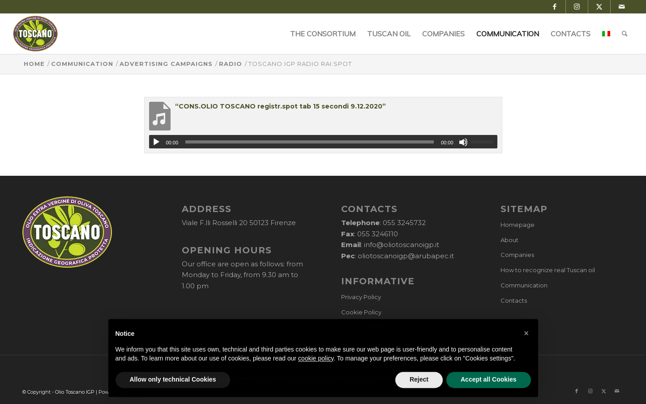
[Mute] (463, 142)
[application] (323, 141)
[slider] (309, 141)
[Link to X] (599, 6)
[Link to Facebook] (554, 6)
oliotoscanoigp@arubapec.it (406, 256)
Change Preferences (371, 326)
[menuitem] (322, 33)
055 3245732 (404, 222)
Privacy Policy (361, 296)
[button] (526, 353)
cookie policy (316, 378)
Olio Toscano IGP (74, 392)
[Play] (156, 142)
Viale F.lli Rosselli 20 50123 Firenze (239, 222)
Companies (517, 254)
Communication (524, 285)
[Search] (624, 33)
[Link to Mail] (622, 6)
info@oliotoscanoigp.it (401, 244)
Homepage (518, 224)
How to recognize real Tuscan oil (548, 270)
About (509, 239)
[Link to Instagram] (577, 6)
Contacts (514, 300)
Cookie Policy (361, 312)
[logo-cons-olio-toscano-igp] (35, 33)
